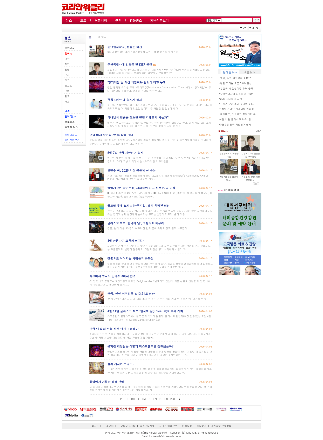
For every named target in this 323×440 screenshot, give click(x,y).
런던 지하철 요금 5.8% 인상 (236, 83)
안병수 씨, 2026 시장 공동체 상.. (250, 179)
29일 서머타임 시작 (231, 98)
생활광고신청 (128, 426)
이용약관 (201, 426)
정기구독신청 (147, 426)
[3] (133, 399)
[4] (138, 399)
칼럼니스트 (71, 134)
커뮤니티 (101, 20)
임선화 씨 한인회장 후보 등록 (236, 88)
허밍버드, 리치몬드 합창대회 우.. (238, 114)
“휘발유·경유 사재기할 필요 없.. (238, 109)
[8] (161, 399)
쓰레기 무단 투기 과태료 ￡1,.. (237, 103)
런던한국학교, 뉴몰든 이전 (228, 155)
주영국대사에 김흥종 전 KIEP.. (237, 93)
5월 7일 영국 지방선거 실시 (235, 124)
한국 (67, 96)
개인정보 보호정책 (221, 426)
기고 (67, 80)
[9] (166, 399)
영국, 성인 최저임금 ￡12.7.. (236, 78)
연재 (67, 74)
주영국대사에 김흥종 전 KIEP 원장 (250, 155)
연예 (67, 90)
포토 (83, 20)
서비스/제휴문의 (168, 426)
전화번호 (136, 20)
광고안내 (111, 426)
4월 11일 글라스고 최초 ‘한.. (236, 119)
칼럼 (67, 69)
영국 (67, 58)
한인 (67, 64)
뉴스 (69, 20)
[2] (127, 399)
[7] (155, 399)
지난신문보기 (159, 20)
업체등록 (187, 426)
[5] (144, 399)
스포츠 (68, 85)
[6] (150, 399)
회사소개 (97, 426)
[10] (172, 399)
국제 (67, 101)
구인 (118, 20)
